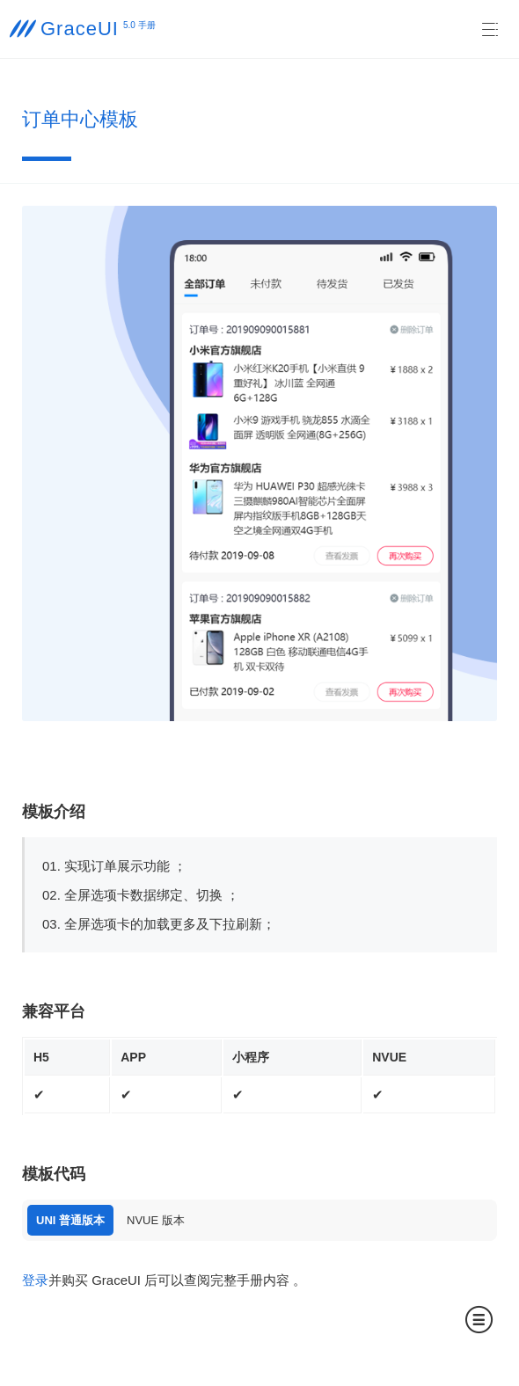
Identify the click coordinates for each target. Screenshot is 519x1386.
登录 (35, 1280)
